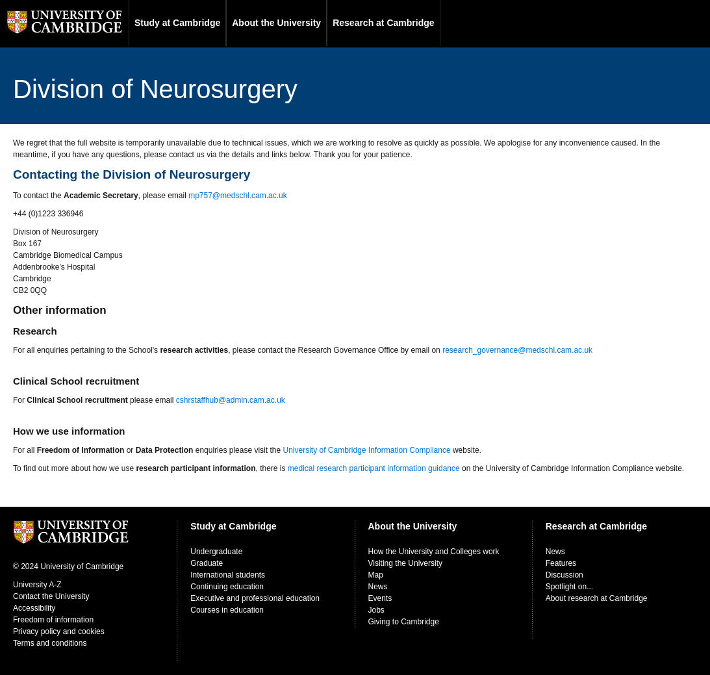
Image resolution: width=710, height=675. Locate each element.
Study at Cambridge (177, 23)
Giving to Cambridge (403, 621)
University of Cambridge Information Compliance (366, 450)
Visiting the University (405, 563)
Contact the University (51, 596)
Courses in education (227, 610)
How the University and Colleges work (434, 551)
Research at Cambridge (383, 23)
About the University (276, 23)
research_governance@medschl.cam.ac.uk (517, 350)
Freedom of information (53, 619)
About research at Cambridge (597, 598)
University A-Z (37, 584)
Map (375, 574)
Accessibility (34, 608)
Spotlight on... (569, 586)
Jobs (376, 610)
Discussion (564, 574)
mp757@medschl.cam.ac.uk (237, 195)
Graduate (206, 563)
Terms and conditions (49, 643)
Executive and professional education (255, 598)
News (378, 586)
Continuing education (227, 586)
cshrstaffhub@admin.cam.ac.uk (230, 400)
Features (561, 563)
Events (380, 598)
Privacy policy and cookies (59, 631)
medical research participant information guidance (374, 468)
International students (227, 574)
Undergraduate (216, 551)
